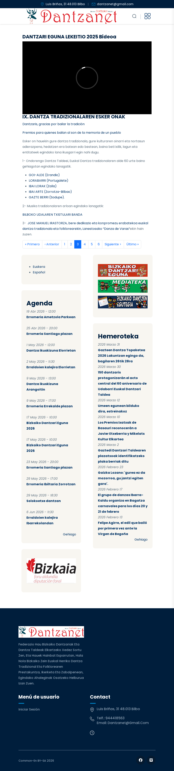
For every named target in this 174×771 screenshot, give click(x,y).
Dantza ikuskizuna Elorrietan (51, 350)
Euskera (39, 266)
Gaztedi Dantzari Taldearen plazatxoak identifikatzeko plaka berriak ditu (122, 456)
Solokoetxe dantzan (43, 501)
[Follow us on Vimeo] (151, 760)
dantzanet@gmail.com (128, 722)
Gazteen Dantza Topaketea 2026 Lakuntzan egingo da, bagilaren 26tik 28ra (121, 356)
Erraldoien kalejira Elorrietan (50, 367)
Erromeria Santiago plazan (49, 333)
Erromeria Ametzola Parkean (50, 317)
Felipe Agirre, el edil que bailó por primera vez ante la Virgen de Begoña (122, 528)
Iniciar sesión (29, 709)
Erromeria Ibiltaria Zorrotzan (50, 484)
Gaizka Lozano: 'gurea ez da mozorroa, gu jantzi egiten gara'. (121, 478)
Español (39, 272)
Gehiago (69, 534)
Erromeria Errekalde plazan (49, 406)
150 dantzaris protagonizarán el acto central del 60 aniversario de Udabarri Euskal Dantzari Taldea (122, 383)
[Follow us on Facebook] (140, 760)
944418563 (115, 718)
